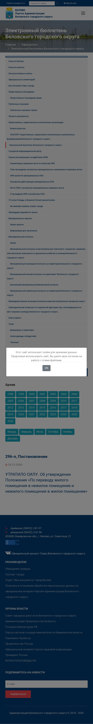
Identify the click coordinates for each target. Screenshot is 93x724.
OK (46, 368)
